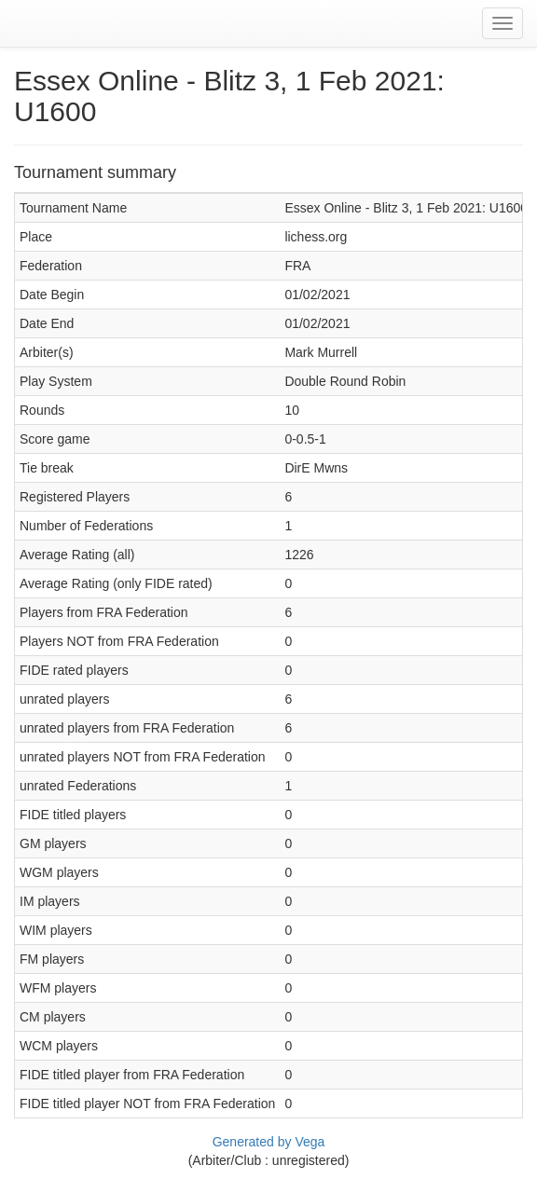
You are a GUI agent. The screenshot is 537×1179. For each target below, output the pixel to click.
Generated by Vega (269, 1141)
